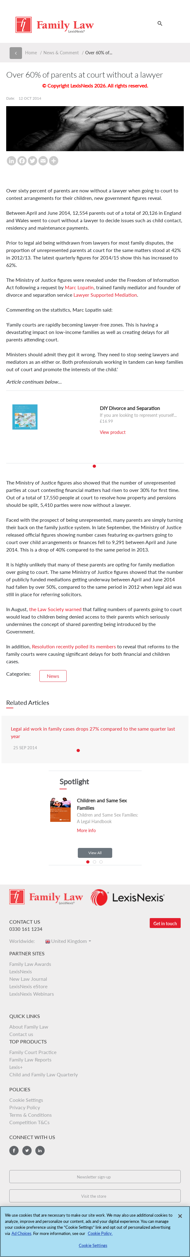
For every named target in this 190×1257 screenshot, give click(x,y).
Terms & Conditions (30, 1115)
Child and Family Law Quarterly (43, 1074)
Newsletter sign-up (94, 1176)
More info (86, 830)
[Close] (180, 1218)
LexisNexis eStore (28, 986)
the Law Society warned (55, 609)
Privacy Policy (24, 1107)
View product (113, 432)
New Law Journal (28, 979)
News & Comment (61, 52)
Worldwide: (23, 941)
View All (95, 852)
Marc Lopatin (79, 287)
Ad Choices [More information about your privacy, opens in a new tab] (21, 1234)
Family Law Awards (30, 964)
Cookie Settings (26, 1100)
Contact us (21, 1034)
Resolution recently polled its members (74, 646)
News (53, 676)
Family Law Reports (30, 1059)
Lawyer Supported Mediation (105, 295)
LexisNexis (20, 971)
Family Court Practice (32, 1052)
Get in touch (165, 923)
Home (31, 52)
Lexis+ (16, 1067)
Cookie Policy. (100, 1234)
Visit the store (93, 1196)
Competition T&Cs (29, 1122)
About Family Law (28, 1026)
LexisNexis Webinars (31, 994)
